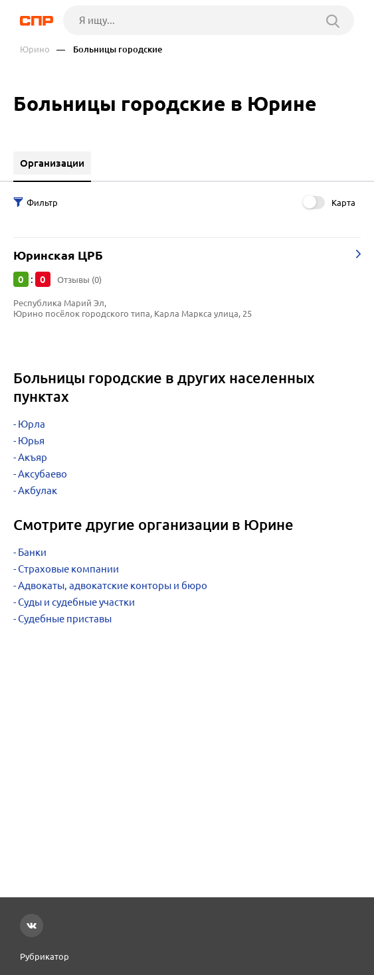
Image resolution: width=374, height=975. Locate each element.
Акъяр (32, 457)
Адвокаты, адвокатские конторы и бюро (112, 585)
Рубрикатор (44, 956)
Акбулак (37, 490)
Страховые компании (68, 569)
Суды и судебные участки (76, 602)
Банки (32, 552)
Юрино (35, 49)
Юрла (31, 424)
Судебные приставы (65, 619)
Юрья (31, 441)
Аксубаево (42, 474)
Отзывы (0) (79, 279)
